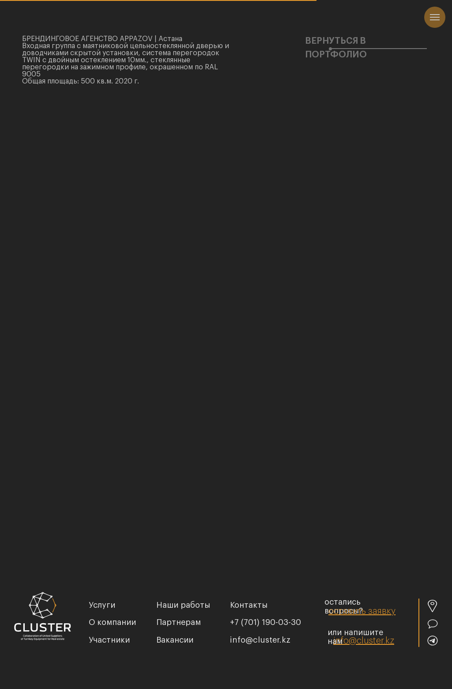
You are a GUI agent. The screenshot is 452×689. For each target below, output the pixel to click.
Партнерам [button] (178, 622)
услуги (102, 605)
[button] (362, 611)
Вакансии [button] (174, 640)
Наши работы (183, 605)
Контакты (248, 605)
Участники (109, 640)
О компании (112, 622)
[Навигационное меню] (435, 17)
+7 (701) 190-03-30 (265, 622)
